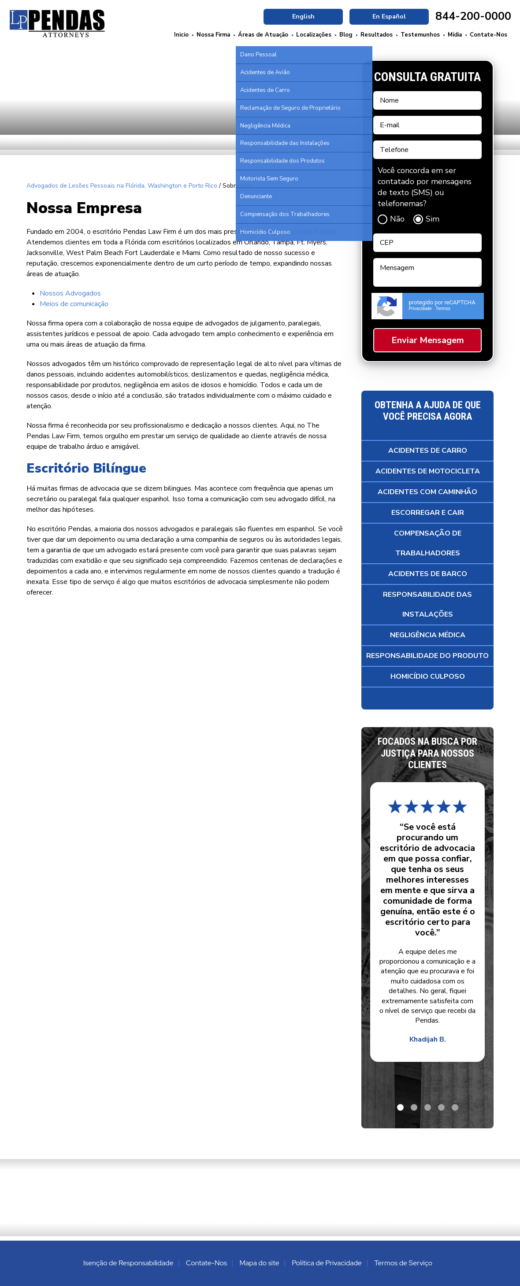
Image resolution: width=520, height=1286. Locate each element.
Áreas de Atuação (263, 35)
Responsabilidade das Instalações (427, 604)
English (303, 16)
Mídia (455, 35)
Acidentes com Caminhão (427, 492)
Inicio (181, 35)
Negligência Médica (427, 635)
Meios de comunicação (74, 304)
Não (391, 219)
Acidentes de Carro (427, 450)
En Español (389, 16)
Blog (346, 35)
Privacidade (420, 308)
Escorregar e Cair (427, 512)
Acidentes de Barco (427, 574)
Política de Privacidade (327, 1263)
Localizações (313, 35)
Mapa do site (259, 1263)
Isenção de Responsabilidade (128, 1263)
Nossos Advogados (70, 293)
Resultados (376, 35)
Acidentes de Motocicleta (427, 471)
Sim (426, 219)
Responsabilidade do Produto (427, 656)
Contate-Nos (488, 35)
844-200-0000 (473, 16)
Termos (442, 308)
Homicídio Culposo (427, 676)
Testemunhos (420, 35)
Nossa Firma (213, 35)
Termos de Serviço (403, 1263)
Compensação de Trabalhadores (427, 543)
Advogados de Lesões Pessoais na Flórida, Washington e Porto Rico (121, 185)
